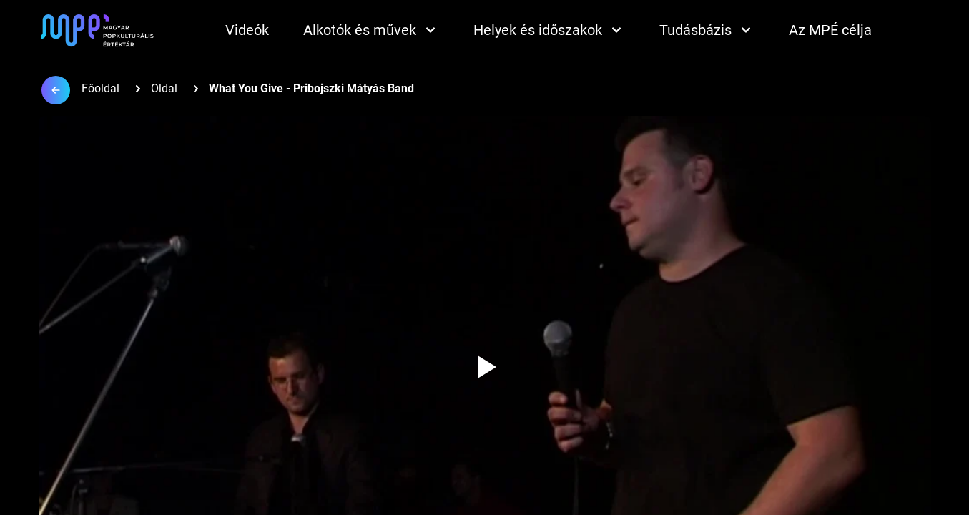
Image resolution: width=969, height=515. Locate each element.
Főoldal (100, 88)
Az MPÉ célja (830, 30)
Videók (247, 30)
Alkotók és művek (371, 30)
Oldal (164, 88)
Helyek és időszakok (549, 30)
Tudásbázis (706, 30)
